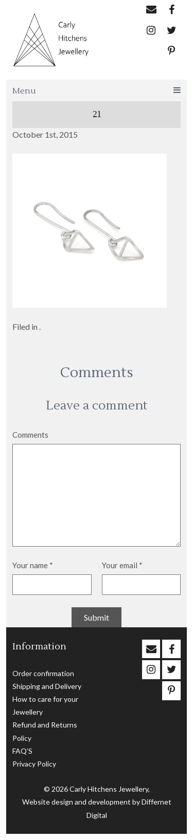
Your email (122, 565)
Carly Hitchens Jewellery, (109, 789)
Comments (30, 434)
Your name (32, 565)
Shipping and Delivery (46, 686)
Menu (96, 91)
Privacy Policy (34, 763)
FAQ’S (22, 750)
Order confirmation (43, 673)
